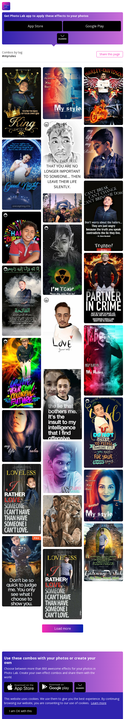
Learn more (98, 703)
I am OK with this (20, 711)
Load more (62, 628)
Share (109, 54)
